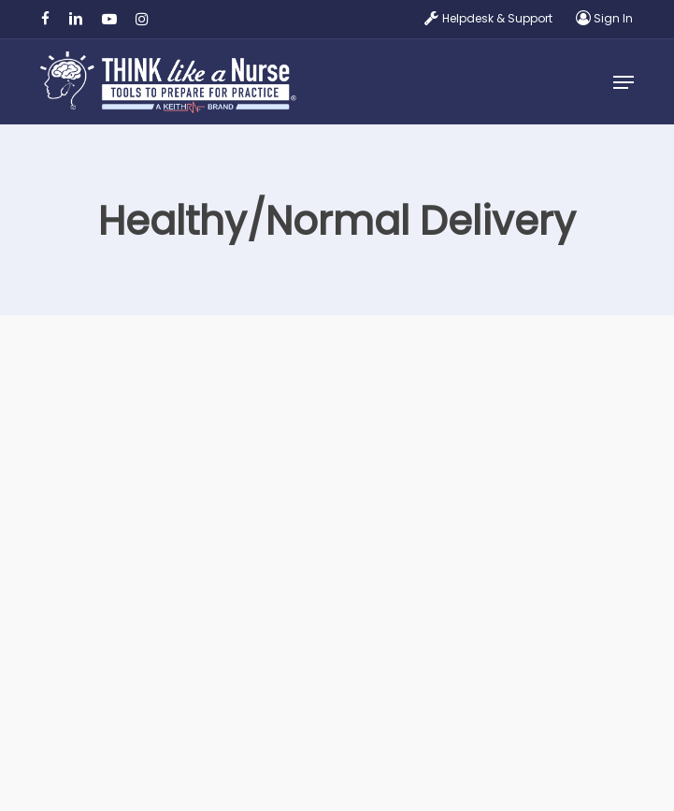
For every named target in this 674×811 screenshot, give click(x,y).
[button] (623, 82)
